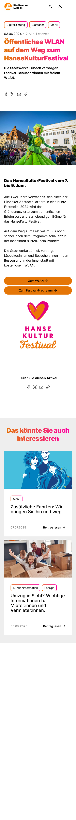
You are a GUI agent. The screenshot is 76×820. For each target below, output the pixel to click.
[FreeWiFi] (38, 281)
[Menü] (70, 6)
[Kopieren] (26, 94)
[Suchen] (50, 6)
